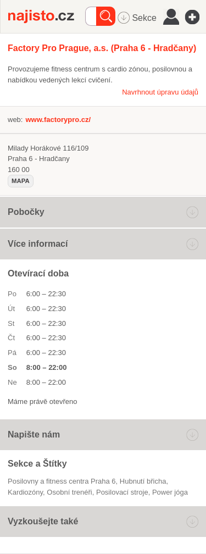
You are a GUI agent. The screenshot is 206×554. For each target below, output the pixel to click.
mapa (21, 181)
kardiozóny (25, 492)
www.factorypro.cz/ (58, 119)
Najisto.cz (46, 16)
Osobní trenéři (69, 492)
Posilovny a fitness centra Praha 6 (62, 481)
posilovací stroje (122, 492)
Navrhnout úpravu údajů (160, 92)
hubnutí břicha (143, 481)
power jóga (170, 492)
